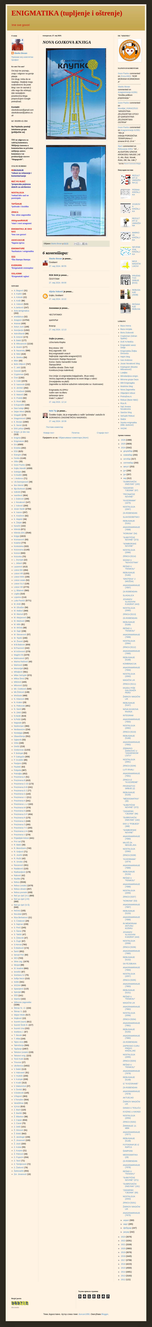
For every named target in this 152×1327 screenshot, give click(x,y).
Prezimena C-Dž (21, 784)
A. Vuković (18, 304)
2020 (123, 1248)
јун (124, 474)
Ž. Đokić (17, 1133)
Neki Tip (53, 411)
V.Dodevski (19, 1093)
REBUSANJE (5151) (129, 991)
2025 (123, 444)
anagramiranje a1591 (127, 92)
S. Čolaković (19, 921)
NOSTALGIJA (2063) (129, 675)
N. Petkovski (19, 706)
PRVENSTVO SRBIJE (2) (129, 787)
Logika (17, 594)
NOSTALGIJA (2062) (129, 726)
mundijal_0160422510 (128, 108)
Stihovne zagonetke (22, 1002)
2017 (123, 1260)
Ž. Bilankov (19, 1116)
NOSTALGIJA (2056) (129, 1014)
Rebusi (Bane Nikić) (129, 400)
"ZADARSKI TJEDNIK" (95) (130, 1191)
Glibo (16, 461)
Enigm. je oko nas (22, 432)
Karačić (17, 526)
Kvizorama (18, 550)
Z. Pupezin (18, 1157)
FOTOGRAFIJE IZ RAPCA (131, 1146)
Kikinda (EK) (19, 533)
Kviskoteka (19, 546)
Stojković (18, 1018)
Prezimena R (19, 818)
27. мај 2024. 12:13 (57, 329)
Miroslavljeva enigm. (129, 376)
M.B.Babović (19, 644)
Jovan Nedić (19, 509)
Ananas (17, 323)
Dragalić (17, 415)
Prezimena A (19, 777)
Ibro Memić (19, 485)
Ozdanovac (19, 750)
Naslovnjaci (19, 726)
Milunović (18, 685)
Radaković (18, 868)
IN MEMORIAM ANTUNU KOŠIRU (130, 925)
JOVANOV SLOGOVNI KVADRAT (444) (131, 934)
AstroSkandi (19, 333)
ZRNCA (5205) (129, 980)
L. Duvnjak (18, 560)
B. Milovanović (20, 344)
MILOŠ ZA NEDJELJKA (129, 843)
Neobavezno (19, 729)
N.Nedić (17, 716)
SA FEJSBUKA (129, 963)
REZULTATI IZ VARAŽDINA (136, 222)
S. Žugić (17, 941)
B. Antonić (18, 337)
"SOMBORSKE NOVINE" (129, 545)
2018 (123, 1256)
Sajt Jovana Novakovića (125, 407)
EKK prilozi (19, 428)
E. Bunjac (18, 422)
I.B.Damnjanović (21, 482)
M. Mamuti (18, 614)
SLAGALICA (128, 595)
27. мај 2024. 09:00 (57, 283)
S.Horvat (18, 944)
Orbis (16, 743)
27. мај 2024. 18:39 (57, 421)
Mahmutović (19, 658)
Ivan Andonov (126, 360)
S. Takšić (18, 934)
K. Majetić (18, 519)
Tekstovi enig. (20, 1055)
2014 (123, 1272)
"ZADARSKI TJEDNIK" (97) (130, 489)
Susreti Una (19, 1028)
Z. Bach (17, 1110)
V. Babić (17, 1069)
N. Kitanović (19, 699)
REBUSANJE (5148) (129, 1139)
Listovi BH (18, 570)
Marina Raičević (21, 661)
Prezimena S (19, 821)
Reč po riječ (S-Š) (22, 905)
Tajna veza (18, 1042)
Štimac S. (18, 1011)
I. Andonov (18, 478)
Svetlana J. (19, 1032)
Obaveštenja (19, 736)
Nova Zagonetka (127, 389)
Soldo (16, 982)
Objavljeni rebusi (127, 393)
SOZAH (17, 985)
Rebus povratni (20, 892)
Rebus (17, 882)
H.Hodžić (18, 475)
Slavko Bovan (55, 258)
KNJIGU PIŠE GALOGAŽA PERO (129, 690)
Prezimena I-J (20, 797)
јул (124, 470)
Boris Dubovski (127, 332)
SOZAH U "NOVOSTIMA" (130, 561)
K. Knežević (19, 516)
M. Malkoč (18, 611)
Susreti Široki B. (21, 1025)
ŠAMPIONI (128, 1151)
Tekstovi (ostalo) (21, 1052)
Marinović (18, 665)
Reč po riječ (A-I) (21, 896)
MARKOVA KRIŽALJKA (136, 236)
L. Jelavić (18, 563)
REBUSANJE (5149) (129, 1078)
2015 (123, 1268)
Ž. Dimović (18, 1130)
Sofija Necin (19, 978)
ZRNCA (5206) (129, 947)
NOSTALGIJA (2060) (129, 850)
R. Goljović (19, 851)
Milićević (17, 682)
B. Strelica (18, 357)
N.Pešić (17, 719)
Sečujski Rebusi (127, 416)
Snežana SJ (19, 975)
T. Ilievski (18, 1035)
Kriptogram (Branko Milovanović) (129, 368)
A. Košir (17, 300)
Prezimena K (19, 801)
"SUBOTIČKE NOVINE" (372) (131, 806)
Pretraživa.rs (126, 396)
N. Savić (17, 709)
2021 (123, 1244)
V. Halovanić (19, 1072)
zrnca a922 (126, 76)
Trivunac (17, 1062)
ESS (16, 451)
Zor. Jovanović (20, 1174)
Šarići (16, 951)
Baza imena (125, 326)
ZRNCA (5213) (129, 614)
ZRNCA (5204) (129, 1019)
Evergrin (17, 455)
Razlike (17, 879)
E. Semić (18, 425)
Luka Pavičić (19, 600)
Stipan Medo (19, 1015)
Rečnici (17, 910)
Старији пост (103, 433)
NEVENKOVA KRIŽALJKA (136, 250)
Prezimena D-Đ (21, 787)
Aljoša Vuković (56, 291)
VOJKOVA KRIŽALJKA (136, 207)
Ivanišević (18, 495)
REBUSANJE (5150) (129, 1030)
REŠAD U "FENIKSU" (129, 567)
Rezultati (18, 914)
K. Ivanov (18, 512)
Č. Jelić (17, 367)
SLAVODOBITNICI (131, 517)
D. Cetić (17, 381)
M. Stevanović (20, 634)
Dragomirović (20, 418)
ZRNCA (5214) (129, 556)
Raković (17, 875)
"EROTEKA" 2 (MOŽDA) (129, 580)
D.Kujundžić (19, 405)
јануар (126, 1232)
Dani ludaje (19, 408)
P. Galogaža (19, 757)
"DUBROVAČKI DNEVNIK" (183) (131, 483)
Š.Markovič (19, 948)
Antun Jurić (19, 327)
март (125, 1224)
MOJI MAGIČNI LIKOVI (136, 263)
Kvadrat (17, 543)
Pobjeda (17, 770)
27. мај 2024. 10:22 (57, 299)
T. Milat (17, 1038)
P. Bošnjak (18, 753)
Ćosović (17, 371)
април (126, 1220)
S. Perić (17, 927)
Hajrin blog (125, 357)
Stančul (17, 999)
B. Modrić (18, 347)
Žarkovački (19, 1171)
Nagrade (18, 723)
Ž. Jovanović (19, 1140)
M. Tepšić (18, 638)
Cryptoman (19, 374)
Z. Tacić (17, 1161)
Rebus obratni (20, 889)
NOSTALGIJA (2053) (129, 1197)
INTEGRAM (128, 715)
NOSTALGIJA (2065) (129, 609)
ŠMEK (123, 419)
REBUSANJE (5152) (129, 958)
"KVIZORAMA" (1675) (129, 501)
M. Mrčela (18, 628)
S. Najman (18, 924)
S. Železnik (19, 938)
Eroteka (17, 448)
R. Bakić (17, 845)
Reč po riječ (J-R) (21, 899)
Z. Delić (17, 1127)
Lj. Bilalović (19, 590)
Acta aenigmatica (21, 311)
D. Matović (18, 394)
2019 (123, 1252)
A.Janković (19, 307)
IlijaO (120, 146)
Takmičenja (19, 1045)
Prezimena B (19, 780)
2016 (123, 1264)
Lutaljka (123, 372)
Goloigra (17, 472)
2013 (123, 1276)
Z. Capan (18, 1120)
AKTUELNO (128, 1097)
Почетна (75, 433)
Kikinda (17, 529)
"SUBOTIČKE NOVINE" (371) (131, 1178)
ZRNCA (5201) (129, 1203)
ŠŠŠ (16, 995)
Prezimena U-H (21, 831)
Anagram (18, 320)
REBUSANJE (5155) (129, 793)
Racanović (18, 865)
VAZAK (123, 428)
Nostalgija (18, 733)
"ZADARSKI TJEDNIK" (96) (130, 812)
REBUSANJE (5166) (129, 737)
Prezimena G (20, 794)
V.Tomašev (19, 1099)
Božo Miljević (20, 364)
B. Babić (17, 340)
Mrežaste (18, 695)
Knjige (16, 536)
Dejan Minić (19, 411)
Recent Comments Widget (132, 164)
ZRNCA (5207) (129, 897)
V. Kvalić (17, 1083)
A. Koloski (18, 297)
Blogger (104, 1314)
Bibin (16, 361)
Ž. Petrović (18, 1154)
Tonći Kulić (18, 1059)
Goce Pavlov (19, 465)
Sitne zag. (18, 961)
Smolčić (17, 972)
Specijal (17, 992)
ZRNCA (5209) (129, 766)
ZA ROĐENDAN (130, 513)
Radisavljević (20, 872)
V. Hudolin (18, 1076)
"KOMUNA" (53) (130, 901)
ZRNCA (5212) (129, 647)
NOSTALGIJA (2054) (129, 1116)
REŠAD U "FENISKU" (129, 1172)
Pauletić (17, 767)
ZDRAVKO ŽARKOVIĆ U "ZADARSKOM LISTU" (130, 752)
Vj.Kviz (17, 1106)
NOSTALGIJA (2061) (129, 760)
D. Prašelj (18, 398)
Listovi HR (18, 573)
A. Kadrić (18, 294)
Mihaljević (18, 672)
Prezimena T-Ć (20, 828)
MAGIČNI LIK (129, 680)
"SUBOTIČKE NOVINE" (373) (131, 538)
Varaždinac (19, 1103)
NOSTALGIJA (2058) (129, 942)
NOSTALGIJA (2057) (129, 975)
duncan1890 (84, 1314)
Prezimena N (19, 811)
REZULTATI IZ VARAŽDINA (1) (136, 179)
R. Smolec (18, 862)
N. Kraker (18, 702)
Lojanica (17, 597)
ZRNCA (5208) (129, 855)
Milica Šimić (19, 678)
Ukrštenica (18, 1066)
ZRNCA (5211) (129, 684)
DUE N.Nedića (126, 342)
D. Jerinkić (18, 388)
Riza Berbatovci (21, 917)
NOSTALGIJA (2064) (129, 642)
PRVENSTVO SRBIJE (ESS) (136, 279)
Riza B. (123, 403)
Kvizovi (17, 553)
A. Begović (18, 290)
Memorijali (18, 668)
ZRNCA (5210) (129, 732)
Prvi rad (17, 841)
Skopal (17, 965)
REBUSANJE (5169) (129, 623)
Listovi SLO (19, 583)
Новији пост (48, 433)
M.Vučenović (19, 651)
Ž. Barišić (18, 1113)
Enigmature (19, 441)
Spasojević (19, 989)
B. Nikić (17, 354)
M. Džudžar (19, 607)
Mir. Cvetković (20, 689)
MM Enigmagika (127, 383)
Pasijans (17, 763)
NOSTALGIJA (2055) (129, 1055)
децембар (128, 451)
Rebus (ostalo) (20, 885)
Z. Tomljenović (20, 1164)
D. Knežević (19, 391)
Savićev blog (126, 412)
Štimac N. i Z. (20, 1008)
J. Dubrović (19, 499)
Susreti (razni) (20, 1022)
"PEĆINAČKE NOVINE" (129, 495)
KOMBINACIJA (129, 664)
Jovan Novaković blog (130, 363)
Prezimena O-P (21, 814)
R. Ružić (17, 858)
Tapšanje (18, 1049)
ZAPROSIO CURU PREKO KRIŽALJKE (131, 1048)
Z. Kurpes (18, 1150)
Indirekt (17, 492)
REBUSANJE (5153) (129, 912)
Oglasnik (18, 740)
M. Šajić (17, 631)
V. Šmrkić (18, 1089)
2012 (123, 1279)
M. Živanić (18, 641)
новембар (128, 455)
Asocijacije (18, 330)
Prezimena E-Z (20, 790)
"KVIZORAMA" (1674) (129, 860)
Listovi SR (18, 587)
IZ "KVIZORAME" (130, 1084)
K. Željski (18, 522)
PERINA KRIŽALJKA (136, 192)
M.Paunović (19, 648)
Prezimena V (19, 834)
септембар (128, 463)
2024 (123, 447)
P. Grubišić (18, 760)
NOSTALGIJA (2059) (129, 891)
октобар (127, 459)
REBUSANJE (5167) (129, 704)
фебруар (127, 1228)
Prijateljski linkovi (21, 838)
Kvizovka (18, 556)
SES (16, 958)
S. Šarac (18, 931)
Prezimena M (20, 807)
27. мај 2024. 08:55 (57, 266)
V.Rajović (18, 1096)
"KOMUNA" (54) (130, 533)
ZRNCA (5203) (129, 1061)
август (126, 466)
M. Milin (17, 624)
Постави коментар (54, 427)
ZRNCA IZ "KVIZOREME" (130, 781)
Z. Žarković (19, 1167)
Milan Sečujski (20, 675)
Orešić (17, 746)
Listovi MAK (19, 577)
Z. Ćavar (18, 1123)
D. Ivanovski (19, 384)
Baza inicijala (126, 329)
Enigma (17, 438)
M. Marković (19, 621)
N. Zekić (17, 712)
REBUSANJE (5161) (129, 522)
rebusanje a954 (125, 149)
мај (125, 478)
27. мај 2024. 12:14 (57, 402)
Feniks (17, 458)
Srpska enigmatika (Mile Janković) (128, 423)
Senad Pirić (19, 955)
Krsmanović (19, 539)
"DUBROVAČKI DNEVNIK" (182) (131, 818)
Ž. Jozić (17, 1144)
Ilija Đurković (19, 489)
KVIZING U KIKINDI (131, 1112)
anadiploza (19, 316)
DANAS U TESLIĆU (132, 1108)
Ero (15, 444)
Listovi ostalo (19, 580)
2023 (123, 1237)
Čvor (16, 377)
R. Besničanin (20, 848)
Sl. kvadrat (18, 968)
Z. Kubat (17, 1147)
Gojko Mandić (20, 468)
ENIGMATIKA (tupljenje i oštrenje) (66, 13)
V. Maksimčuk (20, 1086)
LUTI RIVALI (128, 769)
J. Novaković (19, 502)
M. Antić (17, 604)
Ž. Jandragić (19, 1137)
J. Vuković (18, 505)
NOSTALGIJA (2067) (129, 508)
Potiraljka (18, 773)
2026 (123, 440)
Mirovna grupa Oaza (129, 379)
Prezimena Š (19, 824)
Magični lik (18, 655)
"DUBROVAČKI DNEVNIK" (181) (131, 1185)
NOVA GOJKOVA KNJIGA (130, 710)
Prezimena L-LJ (21, 804)
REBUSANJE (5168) (129, 658)
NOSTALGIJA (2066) (129, 551)
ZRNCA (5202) (129, 1122)
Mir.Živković (19, 692)
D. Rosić (17, 401)
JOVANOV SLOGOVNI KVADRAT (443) (131, 601)
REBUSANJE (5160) (129, 573)
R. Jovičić (18, 855)
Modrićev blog (126, 386)
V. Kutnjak (18, 1079)
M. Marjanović (20, 617)
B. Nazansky (19, 350)
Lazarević (18, 566)
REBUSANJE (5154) (129, 873)
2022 (123, 1240)
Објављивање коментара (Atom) (74, 437)
